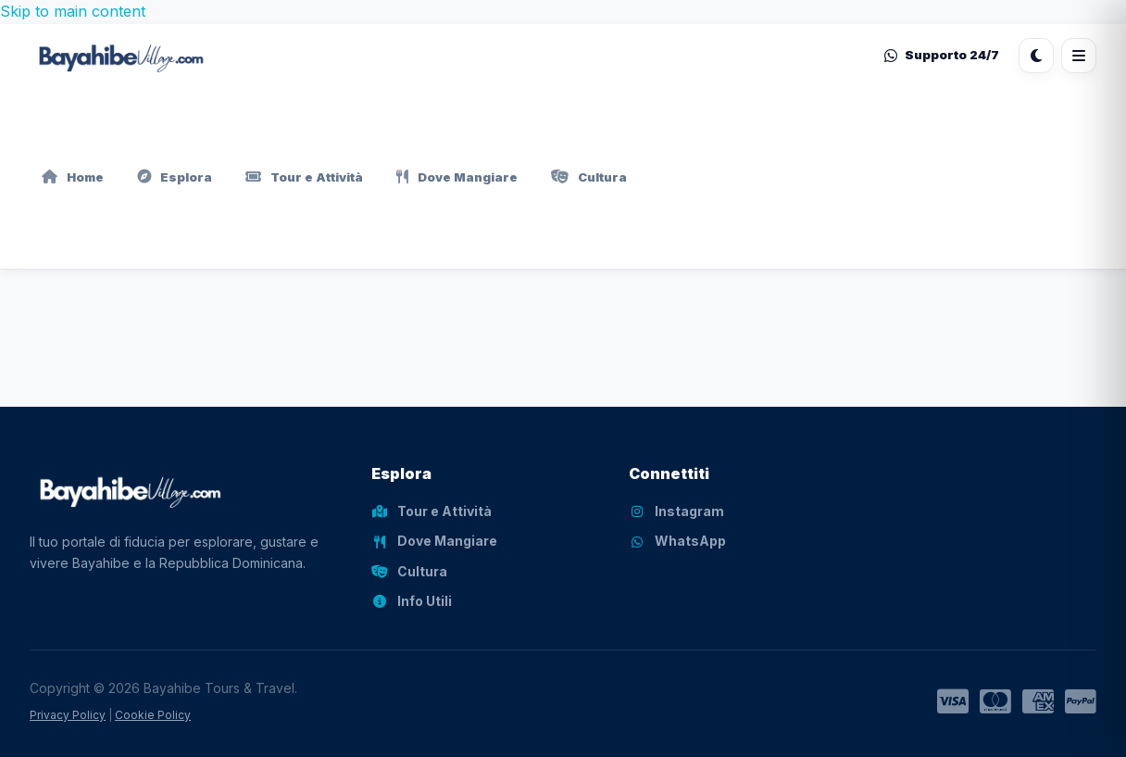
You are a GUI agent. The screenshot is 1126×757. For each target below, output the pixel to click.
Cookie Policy (153, 715)
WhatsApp (677, 541)
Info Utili (411, 601)
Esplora (174, 177)
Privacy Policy (68, 715)
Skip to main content (72, 11)
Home (73, 177)
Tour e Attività (304, 177)
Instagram (676, 511)
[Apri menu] (1078, 55)
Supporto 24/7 (941, 54)
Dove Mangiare (457, 177)
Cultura (589, 177)
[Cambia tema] (1036, 55)
